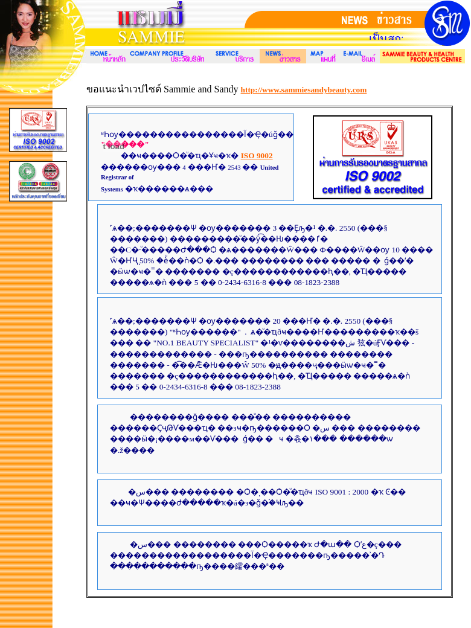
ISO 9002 (257, 155)
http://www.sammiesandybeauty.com (304, 89)
